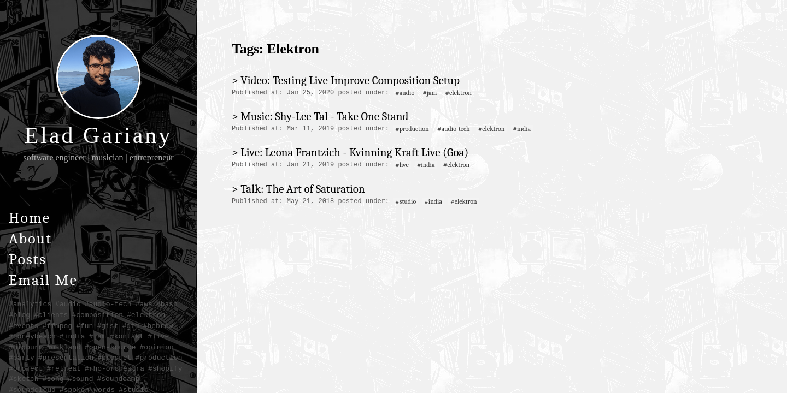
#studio (405, 201)
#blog (19, 315)
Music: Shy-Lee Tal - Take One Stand (324, 116)
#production (159, 357)
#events (24, 326)
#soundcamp (118, 379)
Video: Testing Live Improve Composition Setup (350, 80)
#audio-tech (108, 304)
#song (53, 379)
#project (26, 368)
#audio (68, 304)
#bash (167, 304)
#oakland (63, 347)
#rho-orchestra (114, 368)
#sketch (24, 379)
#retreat (63, 368)
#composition (97, 315)
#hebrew (158, 326)
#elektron (146, 315)
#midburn (26, 347)
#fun (84, 326)
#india (72, 336)
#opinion (156, 347)
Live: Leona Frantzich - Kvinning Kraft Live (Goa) (354, 152)
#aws (144, 304)
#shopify (165, 368)
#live (158, 336)
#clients (51, 315)
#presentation (65, 357)
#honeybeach (32, 336)
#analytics (30, 304)
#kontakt (127, 336)
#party (21, 357)
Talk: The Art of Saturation (302, 188)
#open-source (110, 347)
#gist (107, 326)
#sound (80, 379)
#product (114, 357)
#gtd (130, 326)
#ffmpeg (58, 326)
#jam (97, 336)
